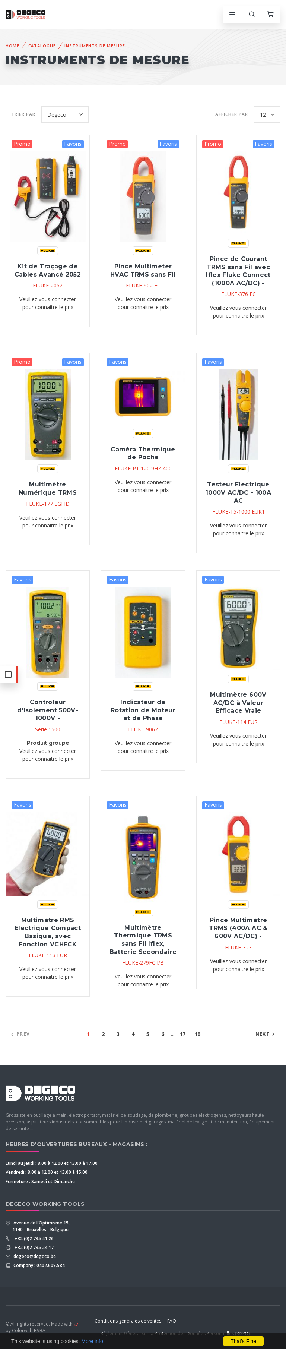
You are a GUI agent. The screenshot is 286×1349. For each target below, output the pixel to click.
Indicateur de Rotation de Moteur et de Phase (143, 710)
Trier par (23, 114)
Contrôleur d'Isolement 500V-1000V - (47, 710)
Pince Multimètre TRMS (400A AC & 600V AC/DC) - (238, 928)
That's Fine (243, 1341)
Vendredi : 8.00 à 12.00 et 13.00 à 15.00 (47, 1172)
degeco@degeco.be (34, 1256)
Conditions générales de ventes (128, 1321)
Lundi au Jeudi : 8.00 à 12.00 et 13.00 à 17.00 (52, 1163)
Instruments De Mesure (94, 45)
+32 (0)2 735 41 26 (33, 1238)
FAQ (171, 1321)
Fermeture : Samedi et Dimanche (40, 1181)
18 (197, 1033)
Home (12, 45)
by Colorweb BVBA (25, 1330)
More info (92, 1341)
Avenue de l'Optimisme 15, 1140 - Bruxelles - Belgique (41, 1226)
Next (266, 1034)
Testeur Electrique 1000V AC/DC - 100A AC (238, 492)
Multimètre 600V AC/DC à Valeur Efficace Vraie (238, 702)
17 (182, 1033)
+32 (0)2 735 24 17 (33, 1247)
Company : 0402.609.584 (38, 1265)
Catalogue (42, 45)
